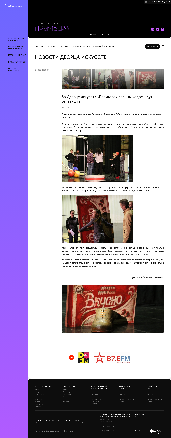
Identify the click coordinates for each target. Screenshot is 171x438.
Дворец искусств (71, 385)
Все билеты (152, 45)
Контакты (109, 45)
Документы (39, 403)
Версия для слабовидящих (159, 2)
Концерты (94, 393)
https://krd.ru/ (106, 420)
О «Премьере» (40, 391)
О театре (122, 396)
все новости (44, 69)
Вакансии (38, 398)
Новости (38, 396)
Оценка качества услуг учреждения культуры (59, 419)
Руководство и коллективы (87, 45)
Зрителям (38, 400)
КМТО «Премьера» (43, 385)
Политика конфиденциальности (48, 430)
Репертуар (50, 45)
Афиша (39, 45)
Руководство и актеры (126, 398)
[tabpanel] (113, 308)
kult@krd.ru (104, 418)
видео (98, 33)
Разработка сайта (142, 430)
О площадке (64, 45)
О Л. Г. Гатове (39, 393)
